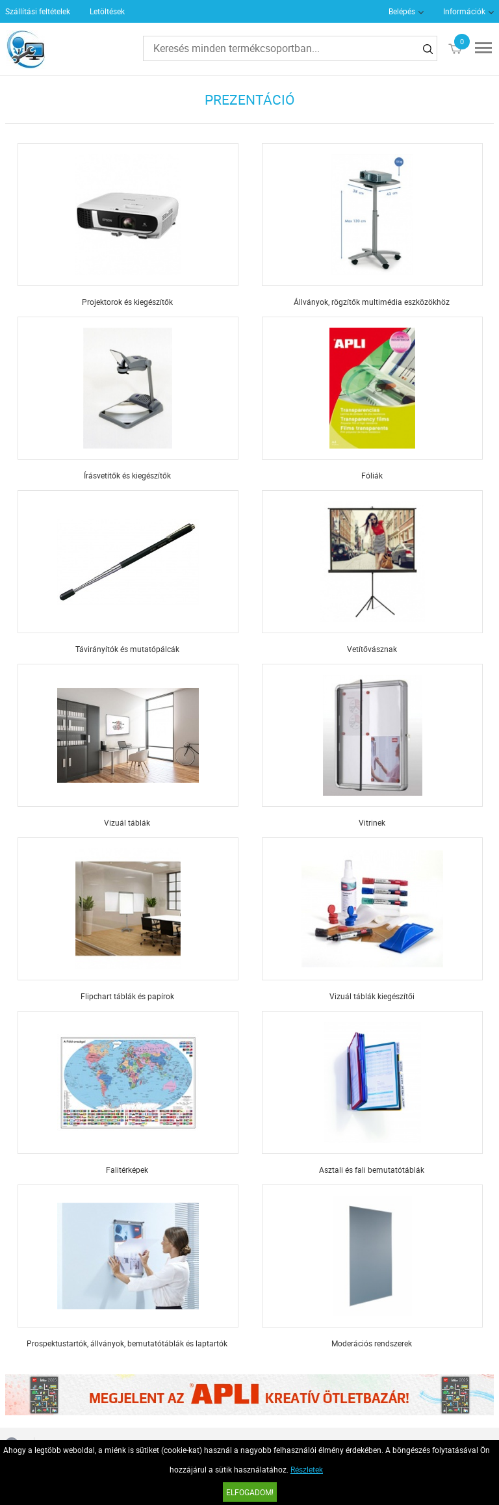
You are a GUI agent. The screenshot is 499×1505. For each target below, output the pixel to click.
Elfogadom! (250, 1492)
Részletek (306, 1469)
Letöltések (107, 11)
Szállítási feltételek (37, 11)
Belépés (402, 11)
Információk (464, 11)
